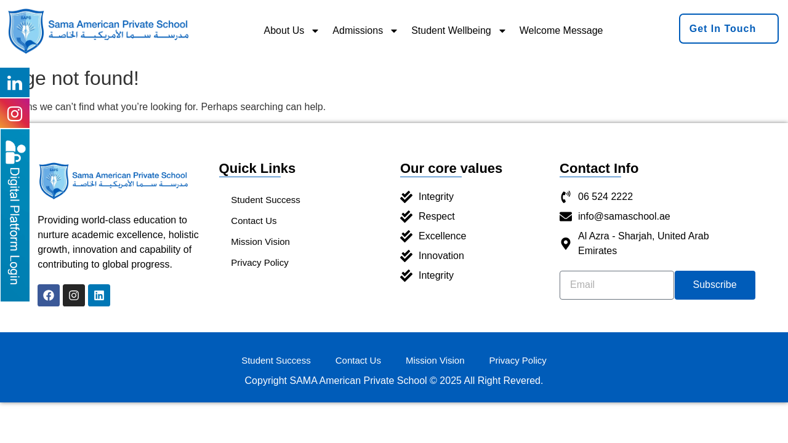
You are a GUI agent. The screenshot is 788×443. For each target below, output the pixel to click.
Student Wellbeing (459, 31)
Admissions (365, 31)
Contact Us (254, 220)
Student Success (266, 199)
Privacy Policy (260, 262)
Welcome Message (561, 30)
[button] (729, 29)
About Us (292, 31)
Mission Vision (261, 241)
